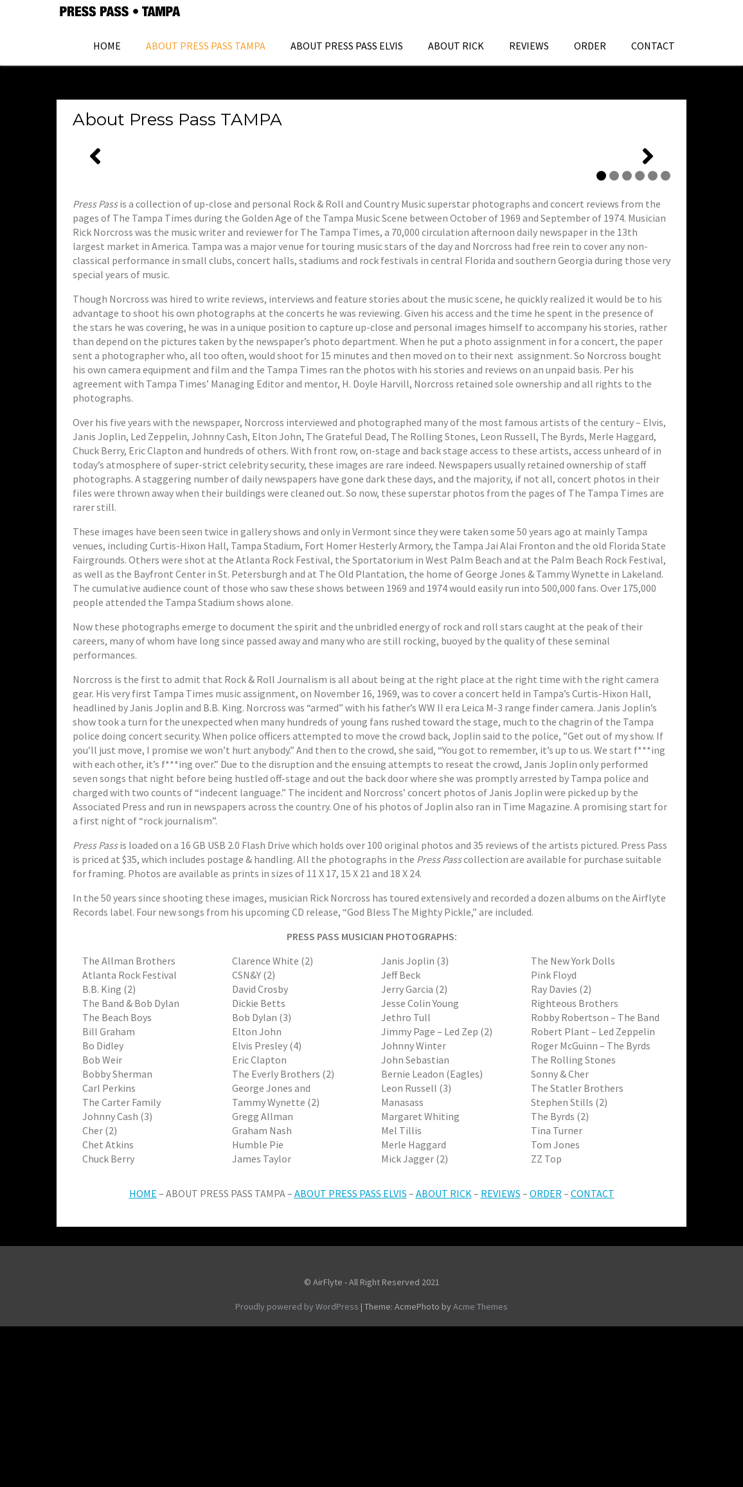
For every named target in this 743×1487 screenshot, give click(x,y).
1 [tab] (601, 336)
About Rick (456, 45)
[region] (371, 236)
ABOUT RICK (444, 1354)
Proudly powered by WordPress (297, 1467)
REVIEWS (501, 1354)
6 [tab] (665, 336)
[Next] (647, 236)
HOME (107, 45)
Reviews (529, 45)
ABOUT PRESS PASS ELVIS (347, 45)
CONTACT (592, 1354)
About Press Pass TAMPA (205, 45)
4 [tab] (640, 336)
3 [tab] (627, 336)
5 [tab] (653, 336)
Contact (653, 45)
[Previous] (95, 236)
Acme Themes (480, 1467)
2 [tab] (614, 336)
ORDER (590, 45)
